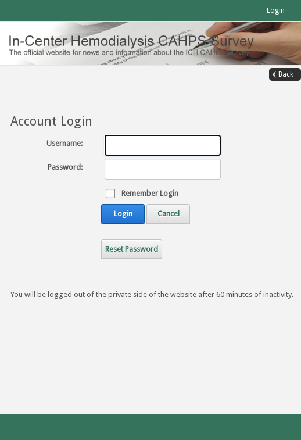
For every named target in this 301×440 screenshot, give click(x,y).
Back (285, 74)
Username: (64, 143)
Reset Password (131, 249)
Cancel (168, 213)
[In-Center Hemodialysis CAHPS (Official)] (139, 42)
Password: (65, 167)
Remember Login (149, 193)
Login (276, 10)
